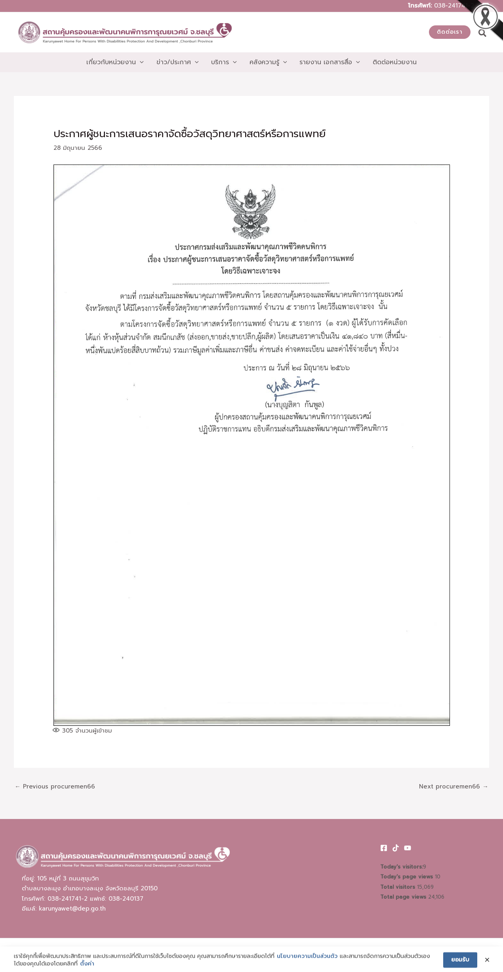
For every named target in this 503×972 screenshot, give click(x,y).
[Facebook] (383, 847)
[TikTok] (395, 847)
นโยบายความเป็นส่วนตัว (307, 962)
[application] (140, 62)
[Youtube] (407, 847)
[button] (450, 32)
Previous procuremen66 (55, 786)
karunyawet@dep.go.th (72, 908)
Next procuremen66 (453, 786)
